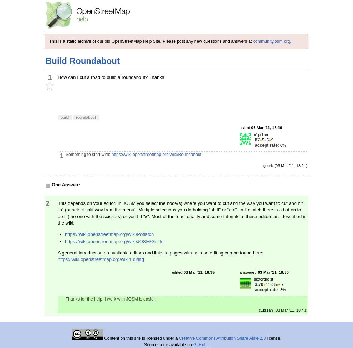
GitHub (200, 344)
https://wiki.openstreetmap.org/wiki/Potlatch (109, 234)
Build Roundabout (83, 61)
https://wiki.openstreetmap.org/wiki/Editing (101, 259)
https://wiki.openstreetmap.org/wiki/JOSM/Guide (114, 241)
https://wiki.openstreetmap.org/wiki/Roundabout (156, 154)
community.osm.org (271, 41)
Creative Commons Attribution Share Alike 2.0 (222, 338)
